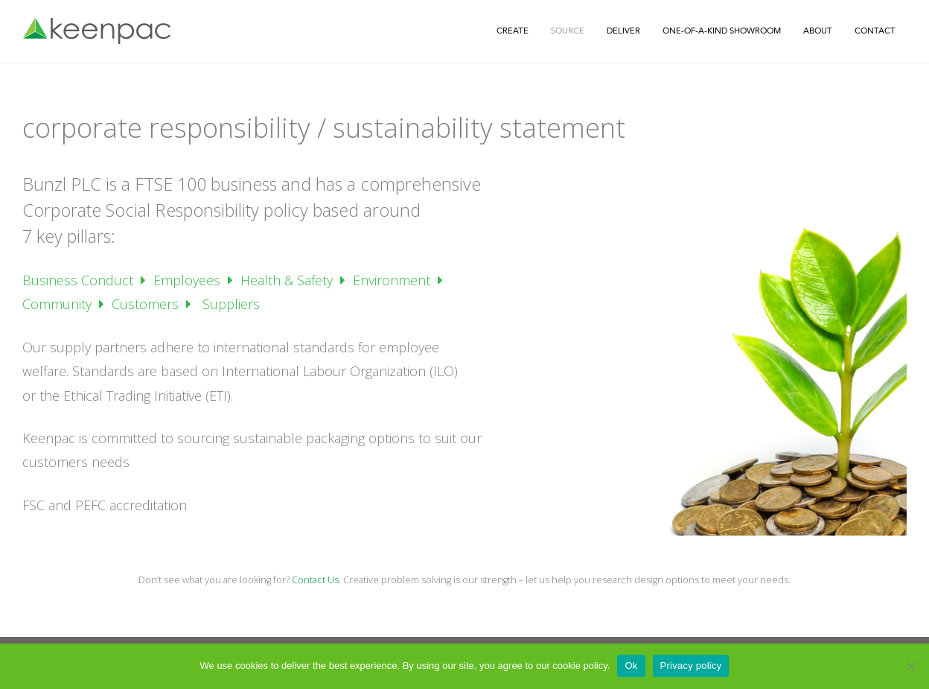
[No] (910, 665)
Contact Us (315, 580)
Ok (631, 665)
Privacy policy (691, 665)
